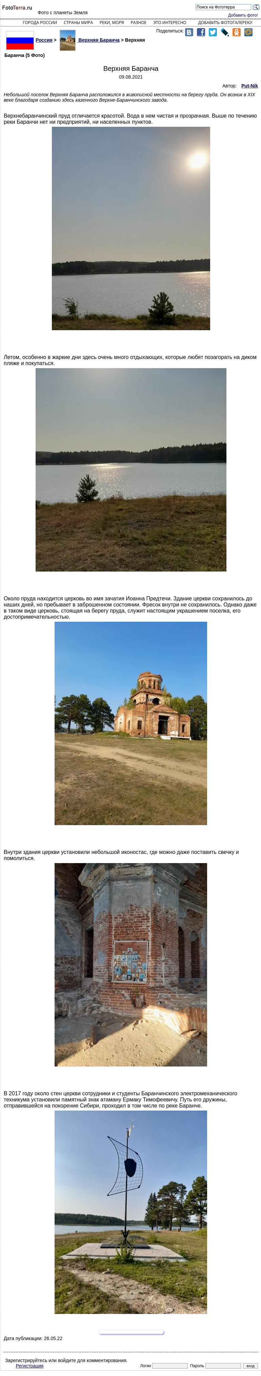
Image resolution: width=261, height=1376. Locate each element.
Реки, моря (112, 22)
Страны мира (78, 22)
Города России (40, 22)
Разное (139, 22)
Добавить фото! (243, 15)
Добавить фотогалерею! (225, 22)
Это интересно (169, 22)
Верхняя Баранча (89, 40)
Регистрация (30, 1366)
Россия (29, 40)
